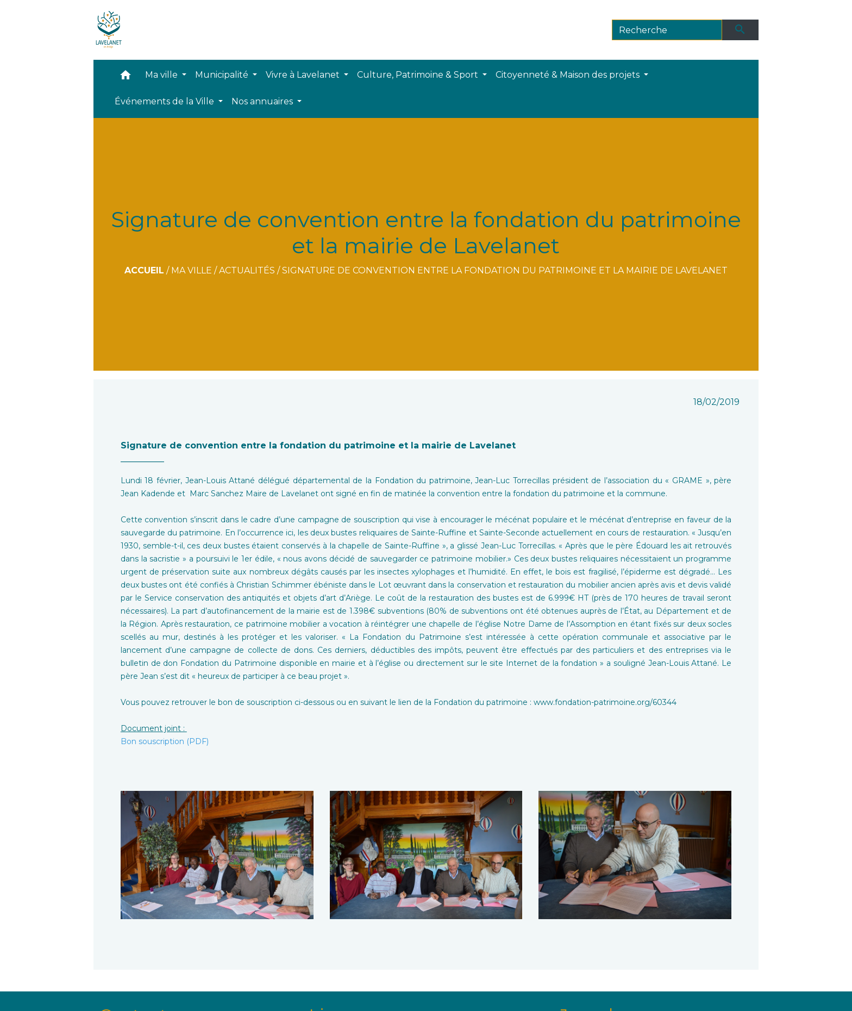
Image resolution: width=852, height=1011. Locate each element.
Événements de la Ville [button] (165, 101)
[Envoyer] (740, 30)
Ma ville (191, 270)
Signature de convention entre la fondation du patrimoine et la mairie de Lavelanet (505, 270)
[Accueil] (108, 29)
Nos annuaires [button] (263, 101)
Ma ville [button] (162, 75)
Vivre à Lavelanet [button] (304, 75)
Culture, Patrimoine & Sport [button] (418, 75)
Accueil (144, 270)
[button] (125, 77)
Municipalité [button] (222, 75)
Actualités (247, 270)
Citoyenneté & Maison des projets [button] (569, 75)
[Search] (667, 30)
